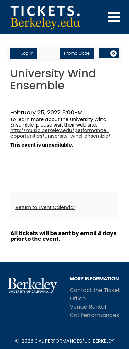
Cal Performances (94, 315)
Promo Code (77, 53)
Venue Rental (88, 307)
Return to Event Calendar (45, 207)
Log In (23, 53)
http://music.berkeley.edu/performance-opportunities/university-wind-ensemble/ (60, 133)
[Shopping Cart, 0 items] (109, 53)
